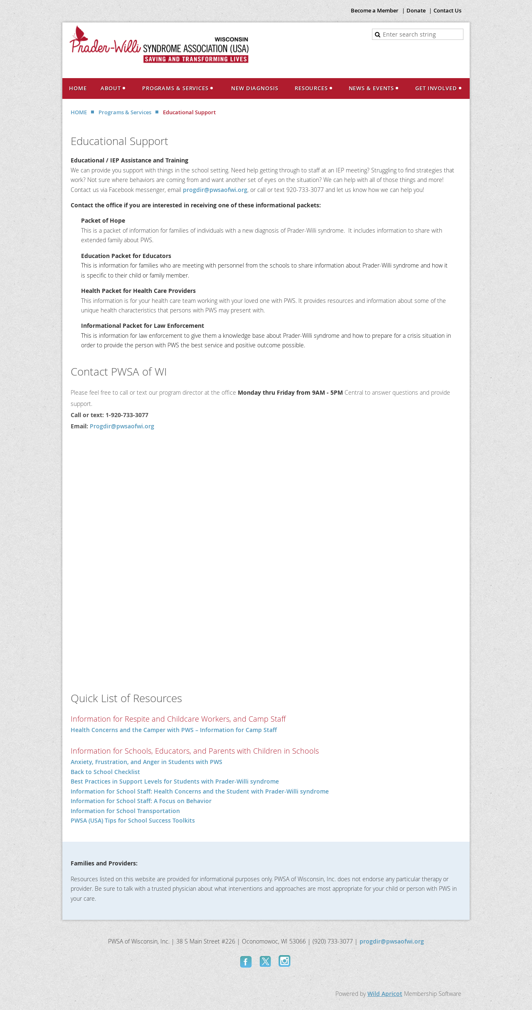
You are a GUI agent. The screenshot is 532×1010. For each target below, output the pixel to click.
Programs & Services (125, 112)
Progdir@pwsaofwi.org (122, 426)
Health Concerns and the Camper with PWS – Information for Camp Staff (174, 730)
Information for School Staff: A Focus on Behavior (141, 801)
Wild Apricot (384, 994)
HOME (79, 112)
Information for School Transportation (125, 811)
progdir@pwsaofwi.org (215, 190)
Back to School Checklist (105, 772)
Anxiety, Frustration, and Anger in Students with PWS (146, 762)
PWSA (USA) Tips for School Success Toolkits (133, 820)
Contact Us (447, 10)
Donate (416, 10)
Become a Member (375, 10)
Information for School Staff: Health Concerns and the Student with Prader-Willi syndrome (200, 791)
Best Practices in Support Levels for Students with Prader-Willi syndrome (175, 781)
